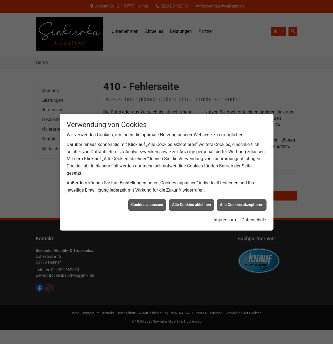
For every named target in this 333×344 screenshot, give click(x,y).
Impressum (225, 217)
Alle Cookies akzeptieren (241, 202)
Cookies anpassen (147, 202)
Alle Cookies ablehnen (191, 202)
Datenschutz (253, 217)
